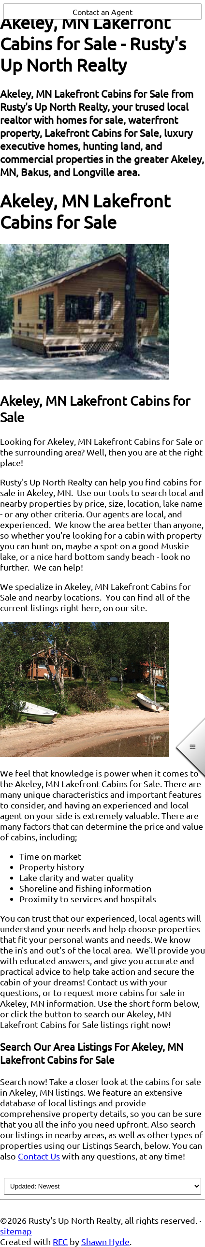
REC (60, 1241)
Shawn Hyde (105, 1241)
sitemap (16, 1231)
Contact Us (39, 1156)
